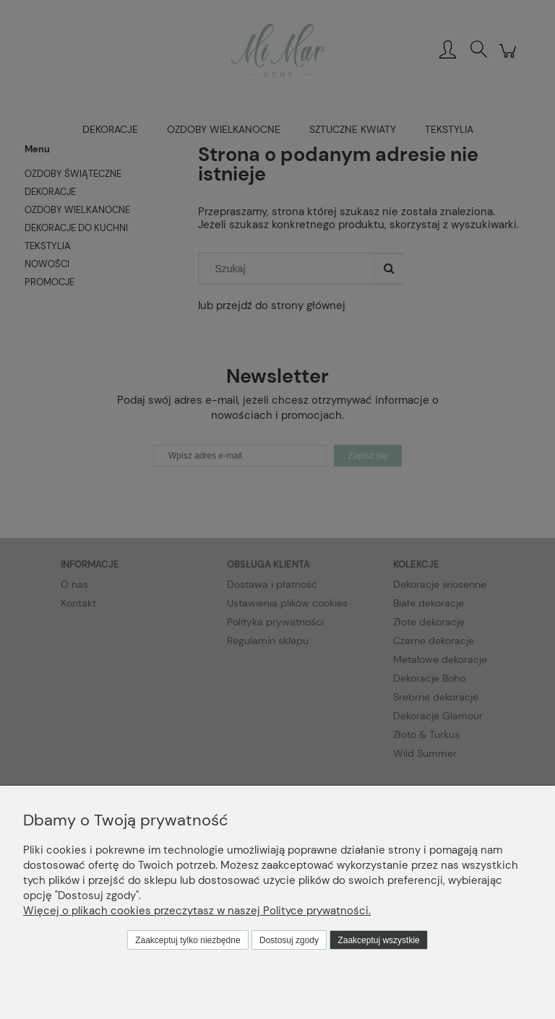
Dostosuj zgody (289, 940)
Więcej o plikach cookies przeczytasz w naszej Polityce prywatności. (197, 910)
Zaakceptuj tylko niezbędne (187, 940)
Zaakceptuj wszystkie (378, 940)
